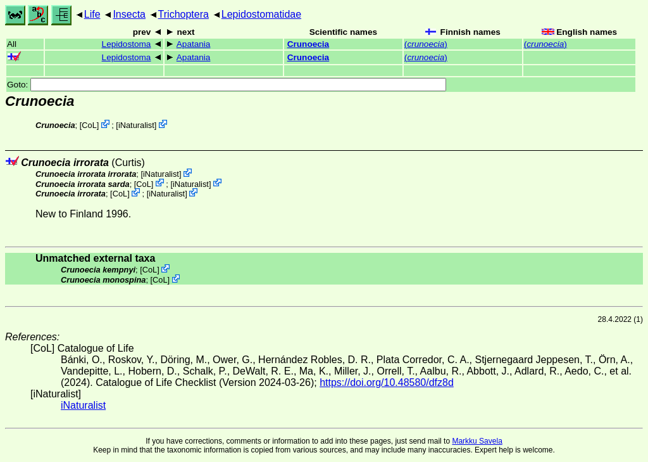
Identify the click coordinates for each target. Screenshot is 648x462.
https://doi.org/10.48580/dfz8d (387, 382)
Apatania (194, 44)
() (425, 44)
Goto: (226, 84)
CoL (89, 125)
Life (92, 14)
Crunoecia (308, 44)
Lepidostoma (126, 44)
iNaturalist (136, 125)
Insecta (129, 14)
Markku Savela (477, 441)
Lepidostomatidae (261, 14)
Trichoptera (183, 14)
